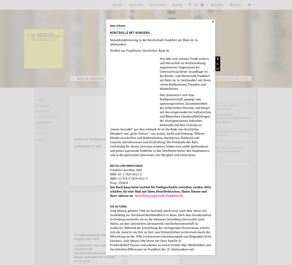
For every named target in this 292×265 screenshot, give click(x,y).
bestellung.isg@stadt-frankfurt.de (159, 196)
